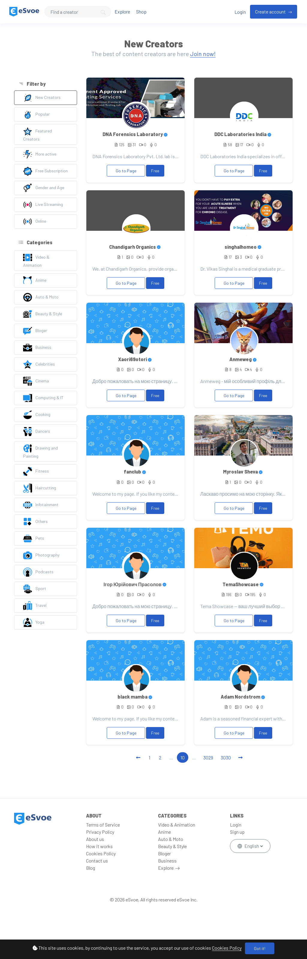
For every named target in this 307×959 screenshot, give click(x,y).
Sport (34, 588)
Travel (34, 605)
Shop (141, 11)
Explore (122, 11)
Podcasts (38, 572)
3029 (208, 757)
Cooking (36, 414)
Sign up (237, 832)
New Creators (42, 97)
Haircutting (39, 488)
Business (37, 347)
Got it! (259, 948)
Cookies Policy (227, 948)
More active (39, 154)
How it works (99, 846)
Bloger (35, 330)
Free (155, 170)
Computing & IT (43, 397)
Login (240, 12)
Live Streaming (43, 204)
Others (35, 521)
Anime (34, 280)
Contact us (97, 860)
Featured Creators (37, 134)
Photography (41, 555)
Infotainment (40, 504)
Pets (33, 538)
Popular (36, 114)
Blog (90, 868)
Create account (271, 11)
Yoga (33, 622)
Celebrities (39, 364)
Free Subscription (45, 171)
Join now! (203, 53)
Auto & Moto (40, 297)
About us (95, 839)
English (248, 846)
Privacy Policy (100, 832)
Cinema (36, 381)
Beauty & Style (42, 314)
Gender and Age (43, 187)
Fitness (36, 471)
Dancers (36, 431)
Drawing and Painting (40, 451)
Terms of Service (103, 824)
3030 (226, 757)
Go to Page (126, 170)
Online (34, 221)
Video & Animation (36, 260)
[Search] (78, 12)
